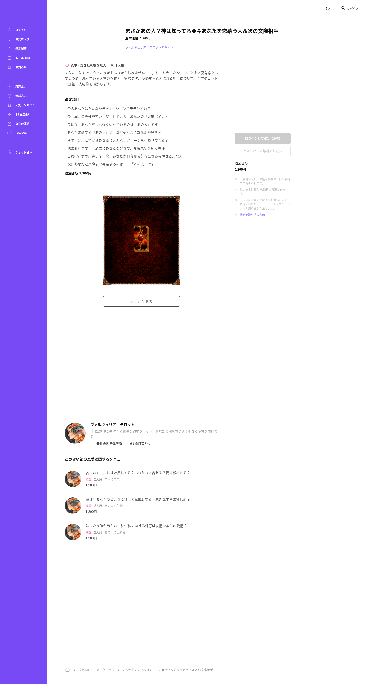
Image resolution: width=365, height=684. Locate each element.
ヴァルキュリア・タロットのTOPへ (150, 47)
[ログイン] (23, 30)
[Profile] (343, 8)
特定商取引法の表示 (252, 214)
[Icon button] (107, 443)
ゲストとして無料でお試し (263, 151)
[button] (349, 8)
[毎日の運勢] (23, 123)
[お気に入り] (23, 39)
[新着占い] (23, 86)
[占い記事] (23, 133)
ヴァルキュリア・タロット (97, 669)
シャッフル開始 (142, 301)
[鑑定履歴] (23, 48)
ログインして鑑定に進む (263, 138)
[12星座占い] (23, 114)
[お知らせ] (23, 67)
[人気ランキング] (23, 105)
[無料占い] (23, 95)
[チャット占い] (23, 152)
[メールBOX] (23, 57)
